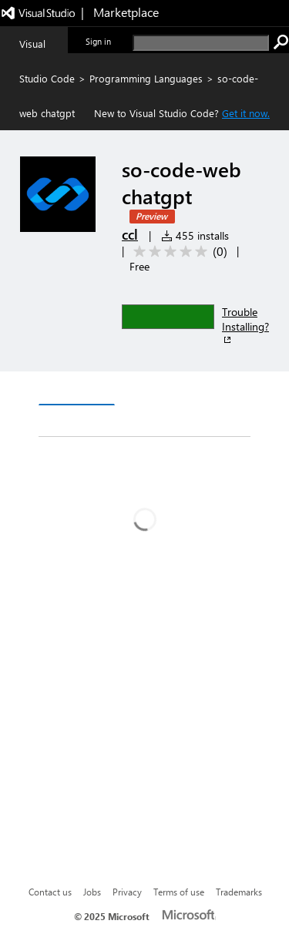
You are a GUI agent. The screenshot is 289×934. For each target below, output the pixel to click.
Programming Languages (146, 78)
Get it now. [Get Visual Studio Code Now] (246, 112)
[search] (201, 43)
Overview (77, 389)
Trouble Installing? (245, 325)
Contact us (50, 891)
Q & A (67, 421)
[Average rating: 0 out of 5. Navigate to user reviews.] (178, 251)
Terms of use (178, 891)
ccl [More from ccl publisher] (130, 234)
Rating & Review (152, 421)
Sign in (98, 41)
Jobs (92, 891)
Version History (170, 390)
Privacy (127, 891)
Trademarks (239, 891)
